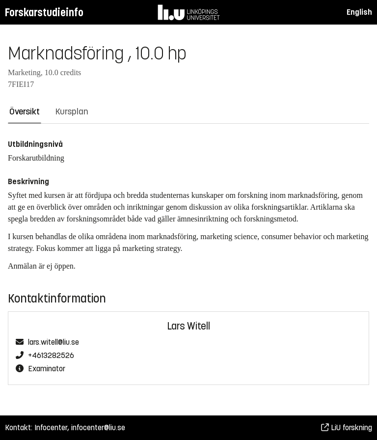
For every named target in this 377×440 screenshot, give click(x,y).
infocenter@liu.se (98, 427)
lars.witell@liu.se (53, 342)
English (359, 12)
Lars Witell (188, 326)
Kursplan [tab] (71, 111)
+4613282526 (51, 355)
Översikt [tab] (24, 111)
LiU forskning (346, 427)
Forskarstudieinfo (44, 12)
